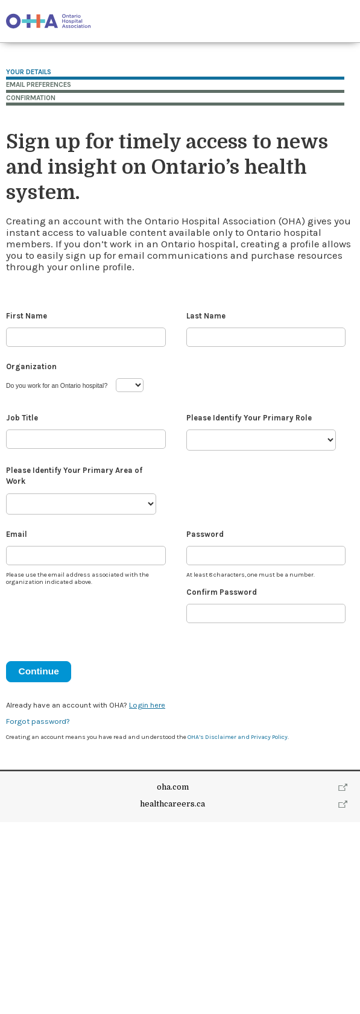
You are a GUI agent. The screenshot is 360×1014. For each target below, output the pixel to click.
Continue (38, 671)
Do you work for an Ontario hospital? (56, 385)
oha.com (173, 786)
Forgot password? (38, 721)
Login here (147, 704)
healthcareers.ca (172, 803)
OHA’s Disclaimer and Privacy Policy (238, 737)
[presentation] (97, 618)
